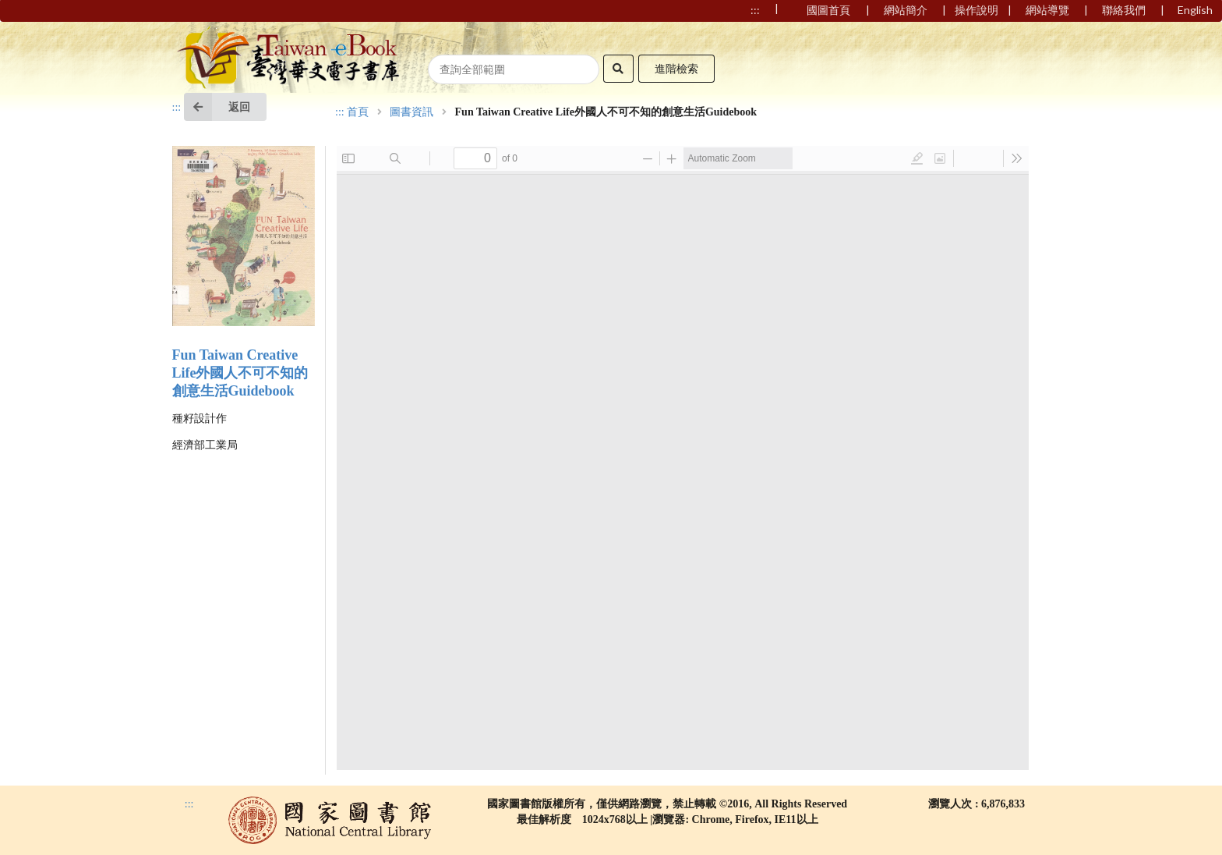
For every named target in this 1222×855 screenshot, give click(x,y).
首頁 (358, 112)
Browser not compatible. (683, 458)
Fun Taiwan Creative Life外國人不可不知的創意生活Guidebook (240, 373)
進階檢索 (676, 68)
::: (177, 107)
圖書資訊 (411, 112)
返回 (217, 107)
